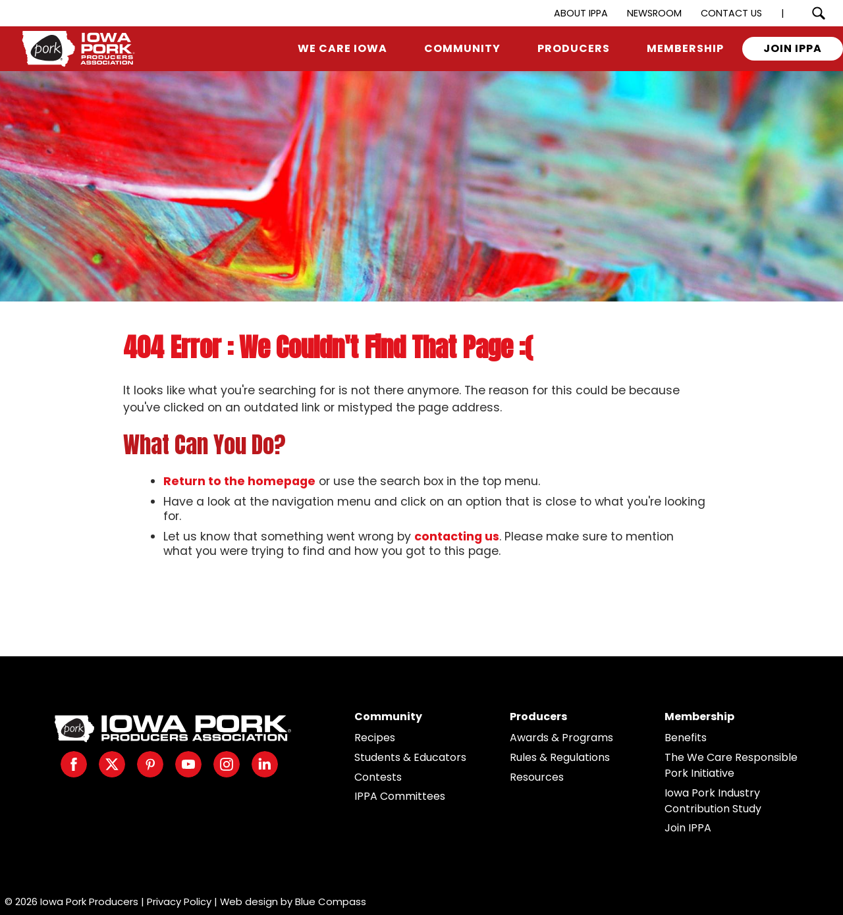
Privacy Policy (179, 901)
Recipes (374, 737)
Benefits (686, 737)
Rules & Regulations (560, 757)
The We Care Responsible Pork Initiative (731, 765)
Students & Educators (410, 757)
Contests (378, 777)
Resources (537, 777)
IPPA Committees (399, 796)
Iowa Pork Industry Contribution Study (713, 800)
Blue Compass (330, 901)
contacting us (456, 536)
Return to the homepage (239, 481)
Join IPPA (688, 827)
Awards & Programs (561, 737)
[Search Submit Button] (818, 13)
